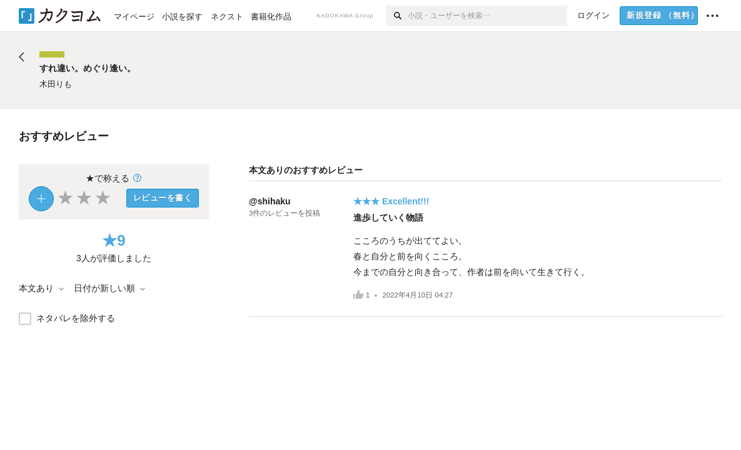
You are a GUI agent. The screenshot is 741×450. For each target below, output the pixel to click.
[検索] (397, 16)
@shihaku (270, 201)
